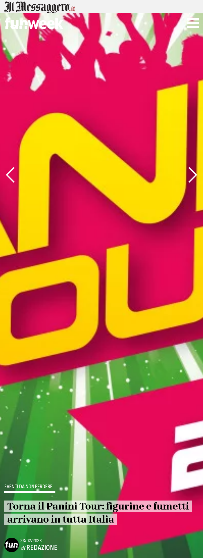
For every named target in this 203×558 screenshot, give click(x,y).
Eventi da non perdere (28, 487)
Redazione (41, 547)
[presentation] (10, 175)
